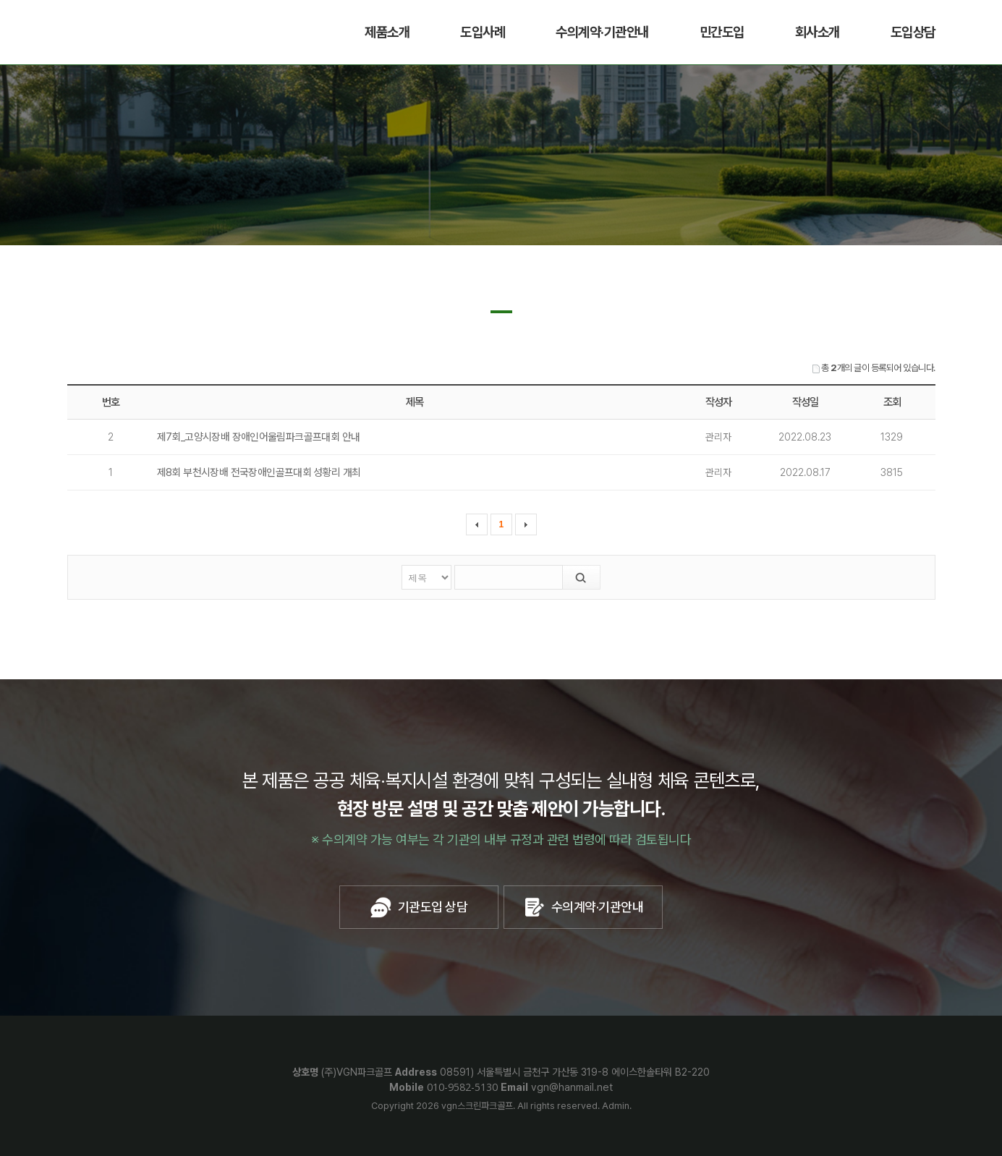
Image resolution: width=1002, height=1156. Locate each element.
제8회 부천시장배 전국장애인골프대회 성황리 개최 (259, 472)
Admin (615, 1105)
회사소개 (817, 32)
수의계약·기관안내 (602, 32)
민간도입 (722, 32)
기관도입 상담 (418, 907)
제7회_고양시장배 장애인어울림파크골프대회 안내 (258, 436)
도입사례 (482, 32)
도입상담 (913, 32)
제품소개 (387, 32)
